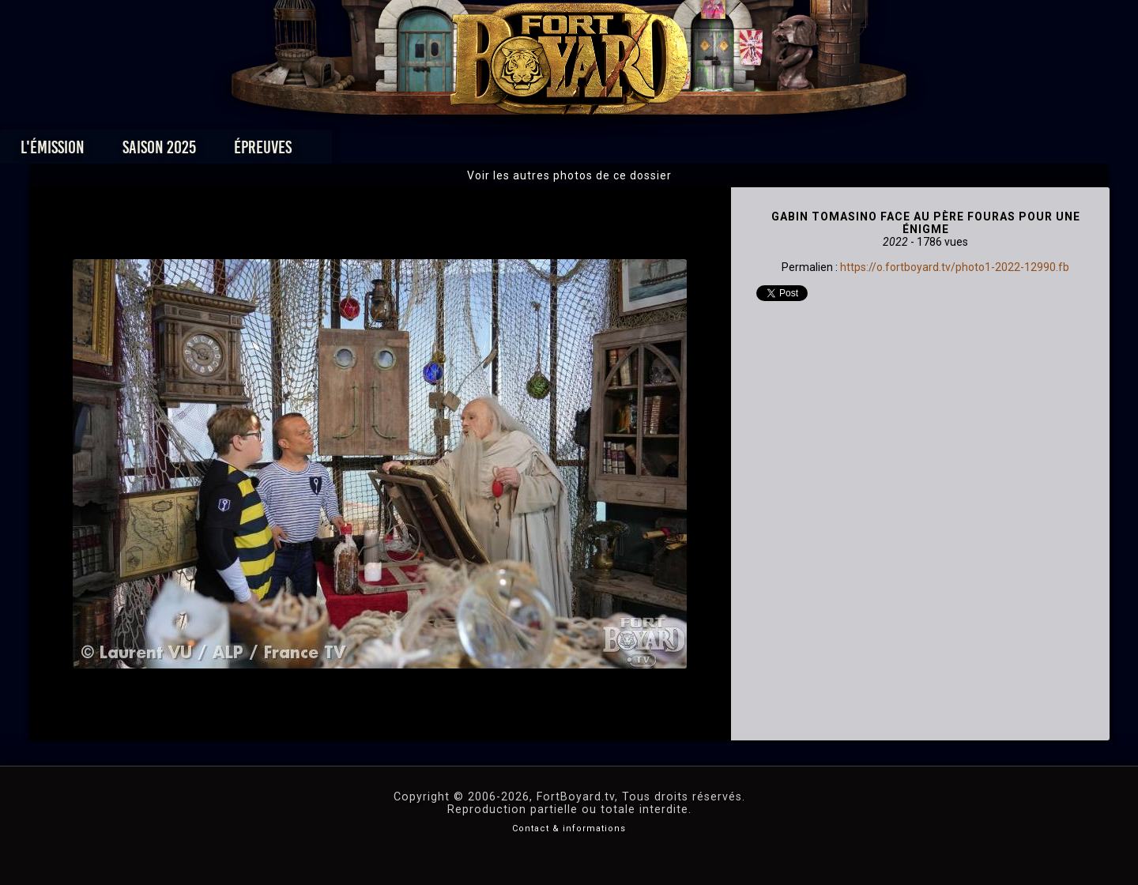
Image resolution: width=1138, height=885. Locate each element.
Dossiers (679, 151)
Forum (764, 151)
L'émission (215, 151)
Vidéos (594, 151)
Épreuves (425, 151)
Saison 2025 (322, 151)
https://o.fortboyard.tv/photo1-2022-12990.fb (954, 267)
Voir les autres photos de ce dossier (569, 175)
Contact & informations (569, 828)
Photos (514, 151)
